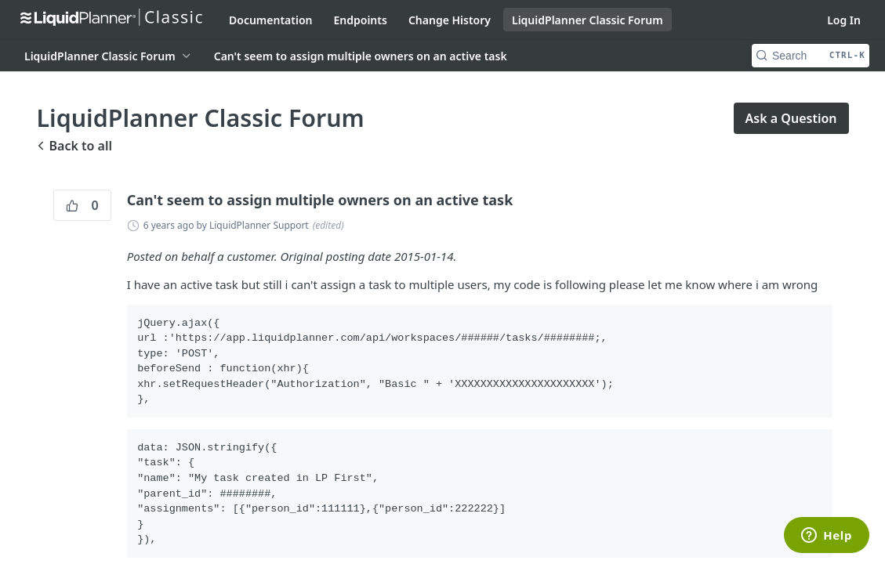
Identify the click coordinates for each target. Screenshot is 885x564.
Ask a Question (791, 118)
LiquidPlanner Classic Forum (587, 20)
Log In (844, 20)
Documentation (271, 20)
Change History (449, 20)
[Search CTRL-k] (810, 55)
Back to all (74, 145)
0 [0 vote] (82, 205)
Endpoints (360, 20)
